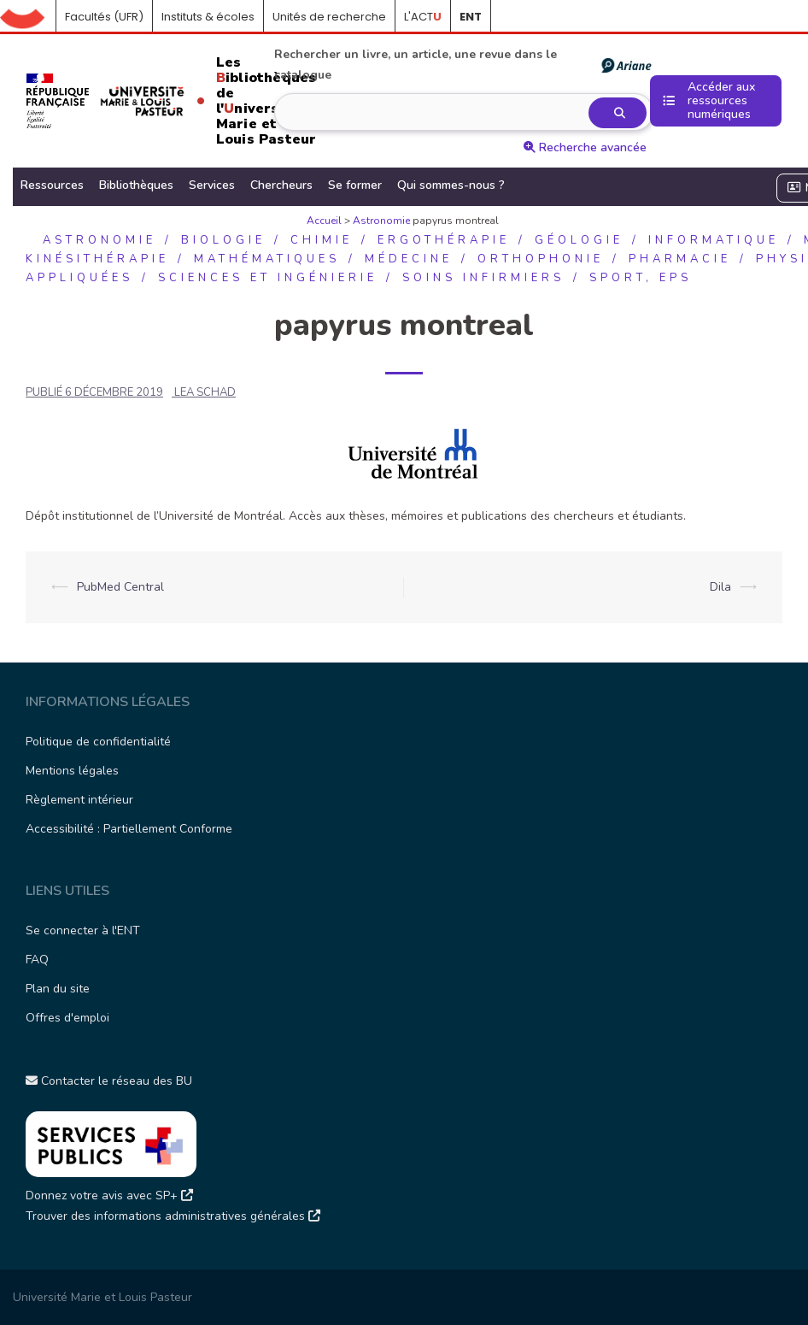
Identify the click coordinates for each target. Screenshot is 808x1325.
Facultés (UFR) (104, 17)
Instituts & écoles (208, 17)
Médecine (409, 259)
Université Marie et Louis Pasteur (102, 1297)
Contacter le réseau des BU (109, 1081)
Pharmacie (680, 259)
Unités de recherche (329, 17)
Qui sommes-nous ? (451, 185)
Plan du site (58, 988)
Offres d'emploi (67, 1018)
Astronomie (381, 220)
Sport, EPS (640, 278)
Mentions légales (72, 771)
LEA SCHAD (205, 392)
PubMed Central (120, 587)
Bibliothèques (136, 185)
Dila (720, 587)
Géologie (579, 240)
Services (212, 185)
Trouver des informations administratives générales (173, 1216)
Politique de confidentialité (98, 741)
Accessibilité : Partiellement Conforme (129, 829)
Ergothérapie (444, 240)
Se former (355, 185)
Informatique (713, 240)
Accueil (28, 17)
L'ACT (423, 17)
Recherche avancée (585, 147)
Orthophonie (540, 259)
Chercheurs (281, 185)
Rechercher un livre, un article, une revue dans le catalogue (462, 64)
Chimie (321, 240)
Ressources (52, 185)
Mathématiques (267, 259)
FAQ (37, 959)
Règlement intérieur (79, 800)
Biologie (223, 240)
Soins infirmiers (483, 278)
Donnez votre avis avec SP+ (109, 1195)
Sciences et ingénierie (268, 278)
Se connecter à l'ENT (83, 930)
